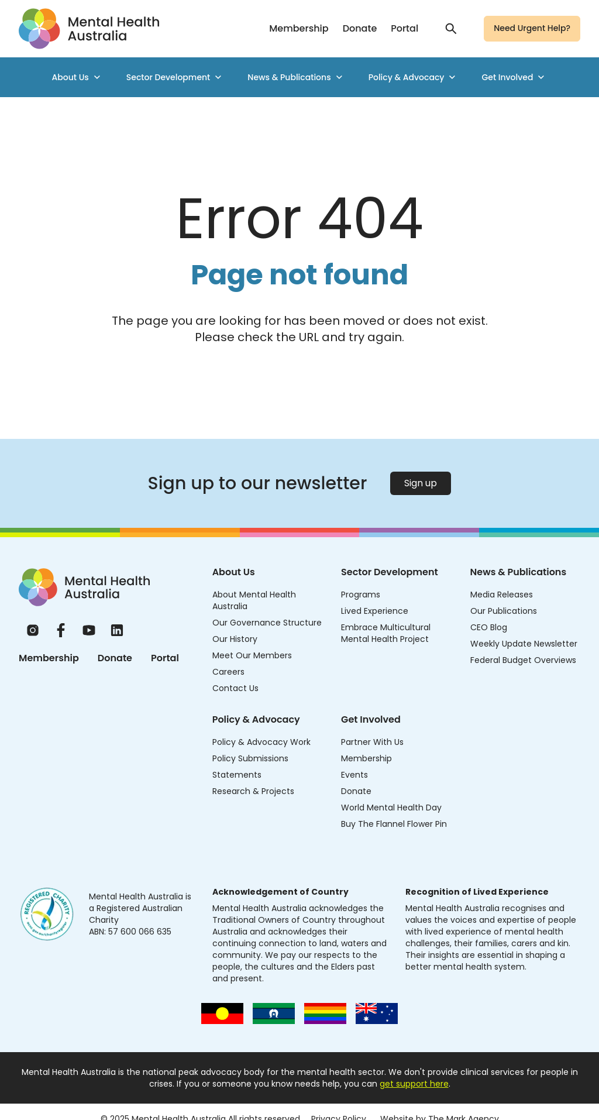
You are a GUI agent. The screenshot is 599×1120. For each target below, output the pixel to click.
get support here (414, 1084)
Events (354, 775)
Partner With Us (372, 742)
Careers (228, 672)
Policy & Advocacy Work (261, 742)
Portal (404, 28)
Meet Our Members (252, 655)
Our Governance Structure (267, 622)
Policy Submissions (250, 758)
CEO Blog (488, 627)
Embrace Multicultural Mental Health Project (386, 633)
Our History (234, 639)
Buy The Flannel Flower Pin (394, 824)
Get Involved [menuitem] (514, 77)
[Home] (84, 587)
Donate (360, 28)
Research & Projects (253, 791)
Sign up (420, 483)
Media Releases (501, 594)
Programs (360, 594)
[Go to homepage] (89, 28)
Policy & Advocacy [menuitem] (414, 77)
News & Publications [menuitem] (296, 77)
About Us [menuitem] (77, 77)
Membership (298, 28)
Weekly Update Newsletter (523, 644)
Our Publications (503, 611)
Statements (236, 775)
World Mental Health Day (391, 807)
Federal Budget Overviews (523, 660)
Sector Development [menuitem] (175, 77)
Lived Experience (374, 611)
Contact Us (235, 688)
